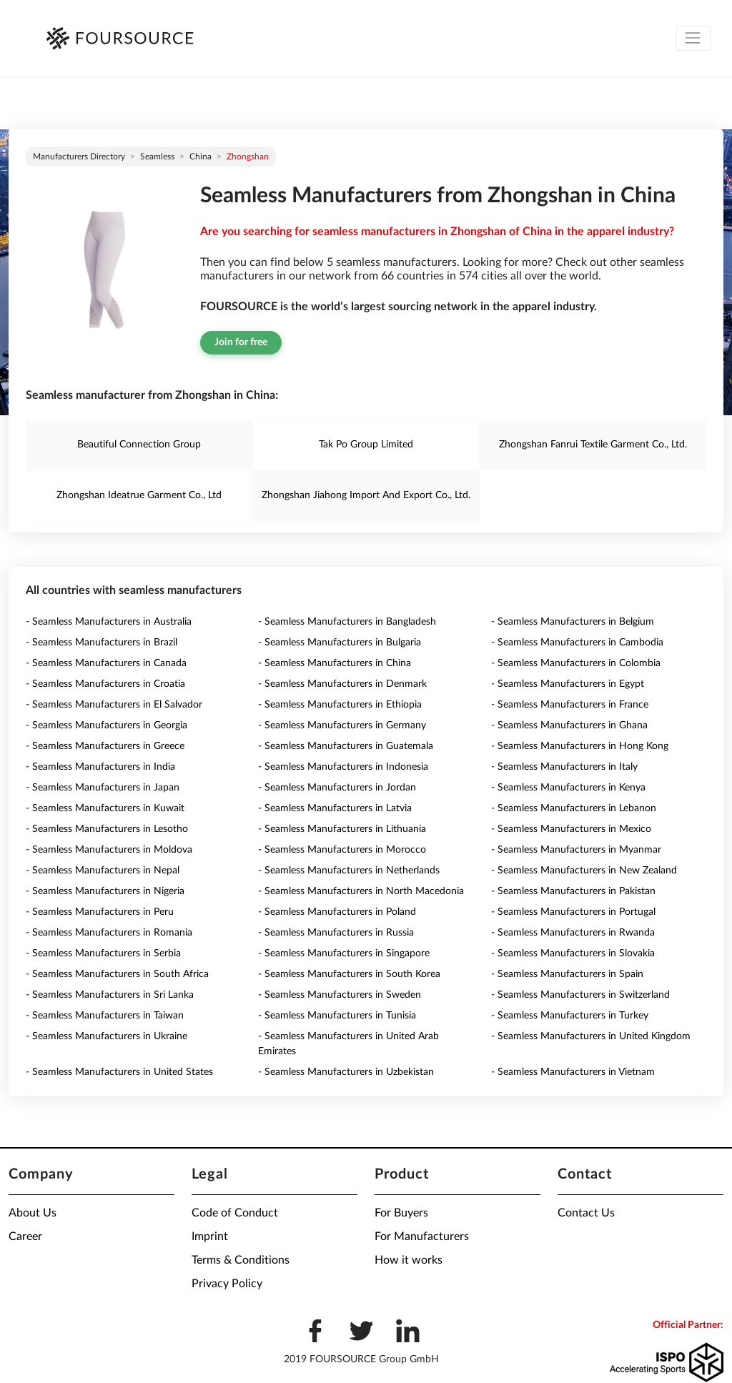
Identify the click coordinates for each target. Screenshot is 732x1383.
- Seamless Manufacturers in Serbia (103, 953)
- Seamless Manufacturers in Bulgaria (339, 643)
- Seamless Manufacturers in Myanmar (576, 850)
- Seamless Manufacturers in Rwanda (573, 933)
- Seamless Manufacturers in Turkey (569, 1016)
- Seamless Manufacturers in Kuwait (105, 808)
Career (25, 1236)
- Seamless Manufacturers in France (569, 705)
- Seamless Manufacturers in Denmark (342, 684)
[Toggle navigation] (693, 38)
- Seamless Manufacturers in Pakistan (573, 891)
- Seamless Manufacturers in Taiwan (105, 1016)
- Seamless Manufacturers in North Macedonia (361, 891)
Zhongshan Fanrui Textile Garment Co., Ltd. (593, 445)
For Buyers (401, 1213)
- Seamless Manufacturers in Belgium (572, 622)
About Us (32, 1213)
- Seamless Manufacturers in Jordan (337, 788)
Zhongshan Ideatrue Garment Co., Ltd (139, 495)
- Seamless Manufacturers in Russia (336, 933)
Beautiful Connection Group (139, 445)
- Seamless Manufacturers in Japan (102, 788)
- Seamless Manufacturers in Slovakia (573, 953)
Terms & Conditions (241, 1260)
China (200, 156)
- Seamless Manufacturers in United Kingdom (591, 1036)
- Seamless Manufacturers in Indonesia (343, 767)
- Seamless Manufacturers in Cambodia (577, 643)
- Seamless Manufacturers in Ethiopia (340, 705)
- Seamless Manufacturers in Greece (105, 746)
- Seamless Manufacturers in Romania (109, 933)
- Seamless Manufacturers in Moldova (109, 850)
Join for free (240, 342)
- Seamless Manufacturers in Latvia (335, 808)
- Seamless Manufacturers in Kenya (568, 788)
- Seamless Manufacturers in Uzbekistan (346, 1072)
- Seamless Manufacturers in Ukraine (106, 1036)
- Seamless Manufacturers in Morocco (342, 850)
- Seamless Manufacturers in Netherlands (349, 871)
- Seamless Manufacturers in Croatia (105, 684)
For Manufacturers (422, 1236)
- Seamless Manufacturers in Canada (106, 663)
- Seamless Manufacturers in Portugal (573, 912)
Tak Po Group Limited (366, 445)
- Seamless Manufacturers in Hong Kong (579, 746)
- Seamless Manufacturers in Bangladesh (347, 622)
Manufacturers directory (79, 156)
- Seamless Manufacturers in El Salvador (114, 705)
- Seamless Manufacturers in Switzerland (580, 995)
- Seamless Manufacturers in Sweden (339, 995)
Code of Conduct (235, 1213)
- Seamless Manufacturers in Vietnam (573, 1072)
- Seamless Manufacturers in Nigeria (105, 891)
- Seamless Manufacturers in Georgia (106, 725)
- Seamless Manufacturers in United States (119, 1072)
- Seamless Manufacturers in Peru (100, 912)
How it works (408, 1260)
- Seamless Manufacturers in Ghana (569, 725)
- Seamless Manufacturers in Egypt (567, 684)
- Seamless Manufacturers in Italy (564, 767)
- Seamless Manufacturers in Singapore (344, 953)
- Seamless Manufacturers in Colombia (576, 663)
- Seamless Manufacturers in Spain (567, 974)
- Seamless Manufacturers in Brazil (101, 643)
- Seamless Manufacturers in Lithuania (342, 829)
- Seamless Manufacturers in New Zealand (584, 871)
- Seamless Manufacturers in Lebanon (573, 808)
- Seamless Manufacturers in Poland (337, 912)
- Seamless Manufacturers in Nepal (102, 871)
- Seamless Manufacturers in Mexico (571, 829)
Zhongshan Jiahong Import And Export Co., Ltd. (366, 495)
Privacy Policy (227, 1283)
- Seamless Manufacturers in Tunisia (337, 1016)
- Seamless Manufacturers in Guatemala (345, 746)
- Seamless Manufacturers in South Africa (117, 974)
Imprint (210, 1236)
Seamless (157, 156)
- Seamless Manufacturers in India (100, 767)
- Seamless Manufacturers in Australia (109, 622)
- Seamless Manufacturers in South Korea (349, 974)
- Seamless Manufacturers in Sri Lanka (110, 995)
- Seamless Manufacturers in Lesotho (107, 829)
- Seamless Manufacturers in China (334, 663)
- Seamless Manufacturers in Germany (342, 725)
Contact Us (586, 1213)
